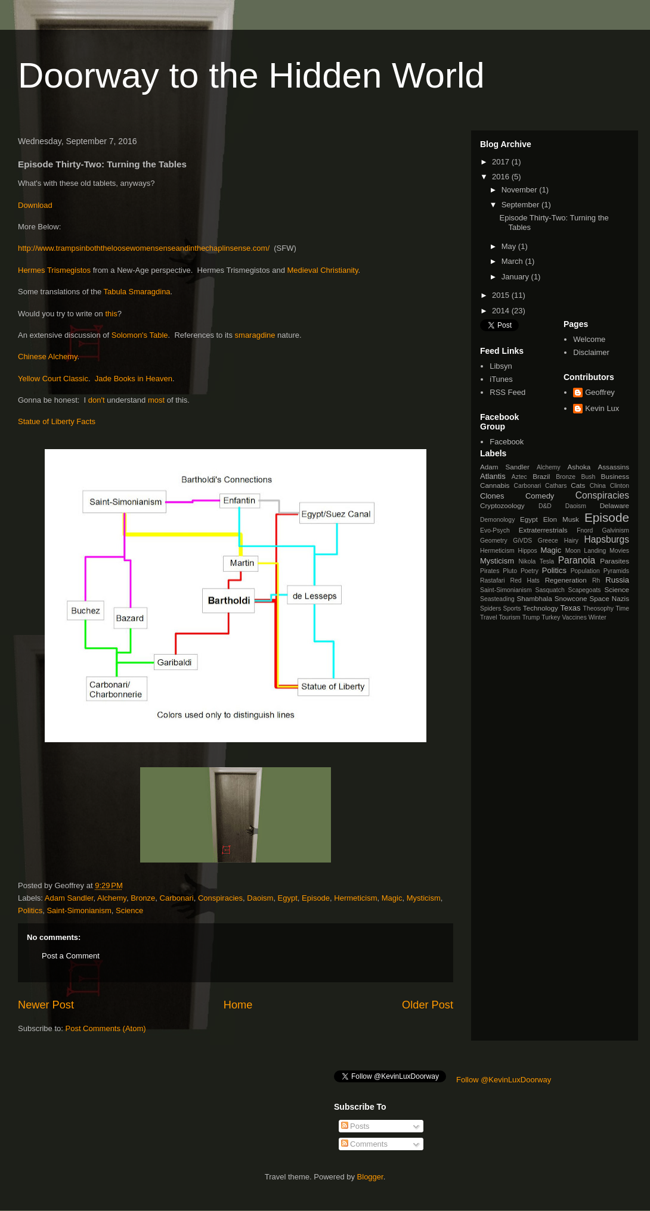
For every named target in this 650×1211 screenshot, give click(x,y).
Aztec (519, 477)
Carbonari (177, 898)
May (510, 246)
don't (96, 400)
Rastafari (492, 580)
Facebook (507, 441)
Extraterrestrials (543, 530)
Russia (617, 579)
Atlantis (493, 476)
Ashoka (578, 467)
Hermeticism (355, 898)
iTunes (501, 379)
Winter (597, 617)
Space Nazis (609, 598)
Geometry (493, 540)
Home (238, 1005)
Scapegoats (584, 590)
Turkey (550, 617)
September (521, 204)
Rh (596, 580)
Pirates (489, 571)
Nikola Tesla (536, 561)
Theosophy (598, 608)
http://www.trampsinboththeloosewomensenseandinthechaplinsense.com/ (144, 248)
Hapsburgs (606, 539)
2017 (502, 161)
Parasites (614, 561)
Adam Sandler (69, 898)
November (521, 189)
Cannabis (494, 485)
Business (615, 476)
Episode (316, 898)
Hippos (527, 550)
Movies (619, 550)
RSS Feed (507, 392)
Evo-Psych (495, 530)
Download (35, 205)
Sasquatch (550, 590)
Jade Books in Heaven (133, 378)
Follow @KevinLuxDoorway (503, 1079)
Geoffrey (600, 392)
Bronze (143, 898)
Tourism (509, 617)
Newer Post (46, 1005)
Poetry (529, 571)
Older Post (427, 1005)
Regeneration (566, 580)
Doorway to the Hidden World (251, 75)
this (111, 313)
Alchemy (111, 898)
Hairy (571, 540)
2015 (502, 295)
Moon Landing (585, 550)
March (513, 261)
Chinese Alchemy (47, 356)
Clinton (619, 485)
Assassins (613, 467)
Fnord (585, 530)
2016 (502, 176)
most (157, 400)
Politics (30, 910)
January (516, 276)
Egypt (288, 898)
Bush (588, 477)
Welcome (589, 339)
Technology (540, 608)
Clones (492, 495)
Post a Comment (71, 955)
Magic (392, 898)
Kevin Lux (602, 408)
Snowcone (571, 598)
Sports (512, 608)
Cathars (556, 485)
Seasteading (497, 599)
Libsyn (501, 366)
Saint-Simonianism (79, 910)
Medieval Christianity (322, 270)
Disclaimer (591, 352)
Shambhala (534, 598)
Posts (355, 1126)
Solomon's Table (140, 335)
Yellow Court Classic (53, 378)
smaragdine (256, 335)
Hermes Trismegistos (54, 270)
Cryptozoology (502, 505)
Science (129, 910)
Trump (531, 617)
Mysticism (424, 898)
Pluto (510, 571)
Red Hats (524, 580)
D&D (545, 506)
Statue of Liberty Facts (56, 421)
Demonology (497, 519)
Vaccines (574, 617)
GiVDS (522, 540)
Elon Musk (561, 519)
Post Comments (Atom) (106, 1028)
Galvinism (615, 530)
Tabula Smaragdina (137, 291)
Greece (548, 540)
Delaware (614, 505)
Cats (578, 485)
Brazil (541, 476)
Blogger (370, 1176)
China (598, 485)
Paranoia (576, 560)
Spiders (490, 608)
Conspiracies (220, 898)
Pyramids (616, 571)
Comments (364, 1144)
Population (585, 571)
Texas (571, 607)
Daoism (260, 898)
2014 (502, 310)
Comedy (539, 495)
